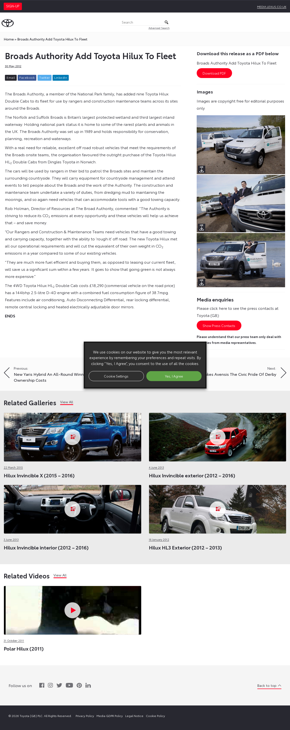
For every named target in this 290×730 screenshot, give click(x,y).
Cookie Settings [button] (116, 376)
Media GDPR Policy (110, 716)
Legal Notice (134, 716)
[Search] (145, 22)
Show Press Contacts (219, 325)
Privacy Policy (85, 716)
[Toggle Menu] (284, 22)
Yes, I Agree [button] (174, 376)
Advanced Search (159, 28)
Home (9, 39)
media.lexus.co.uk (271, 6)
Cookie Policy (155, 716)
